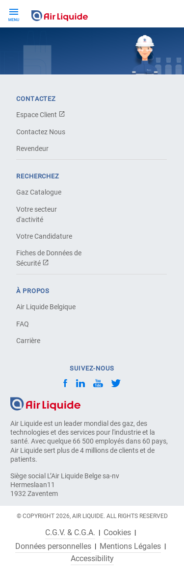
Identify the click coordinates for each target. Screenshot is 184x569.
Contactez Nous (40, 132)
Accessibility (92, 559)
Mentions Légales (130, 546)
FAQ (22, 324)
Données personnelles (53, 546)
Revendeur (32, 148)
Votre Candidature (44, 236)
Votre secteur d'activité (36, 214)
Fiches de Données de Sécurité (48, 258)
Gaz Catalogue (38, 192)
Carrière (28, 341)
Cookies (117, 533)
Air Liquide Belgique (46, 307)
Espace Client (40, 115)
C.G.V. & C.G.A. (70, 533)
